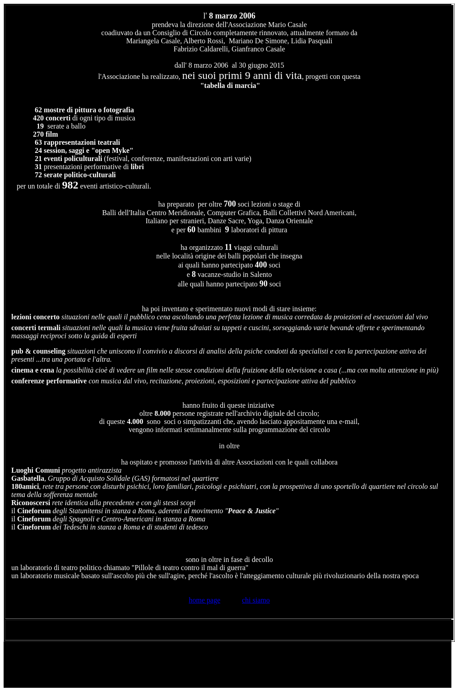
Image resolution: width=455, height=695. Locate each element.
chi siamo (256, 600)
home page (204, 600)
